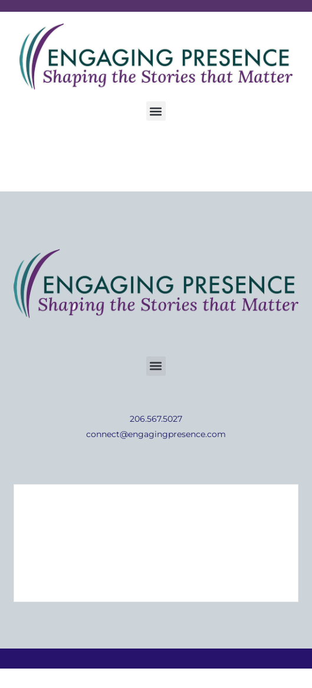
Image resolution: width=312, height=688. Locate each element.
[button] (156, 111)
